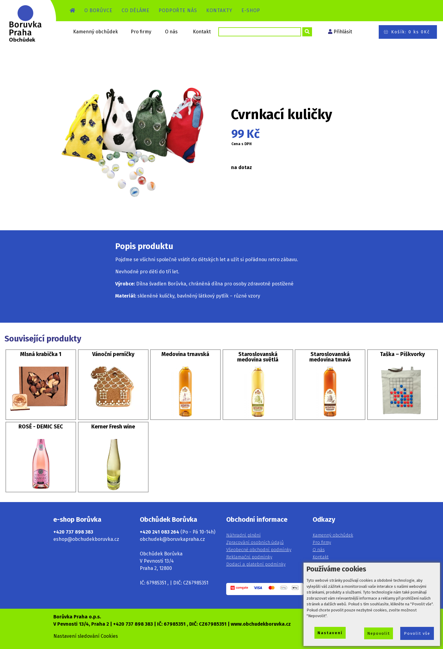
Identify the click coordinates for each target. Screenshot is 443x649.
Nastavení (330, 633)
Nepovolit (378, 633)
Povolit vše (417, 633)
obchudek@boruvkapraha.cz (172, 539)
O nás (171, 32)
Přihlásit (343, 32)
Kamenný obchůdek (95, 32)
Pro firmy (141, 32)
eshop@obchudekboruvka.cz (86, 539)
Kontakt (202, 32)
